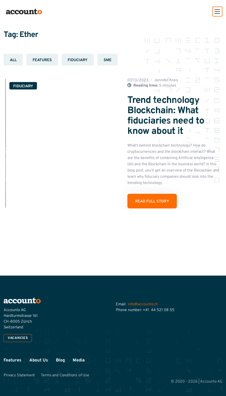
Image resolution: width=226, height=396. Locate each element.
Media (79, 360)
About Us (38, 360)
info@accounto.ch (143, 304)
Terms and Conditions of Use (65, 375)
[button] (217, 11)
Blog (60, 360)
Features (42, 60)
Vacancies (18, 338)
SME (108, 60)
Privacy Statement (19, 375)
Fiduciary (78, 60)
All (13, 60)
